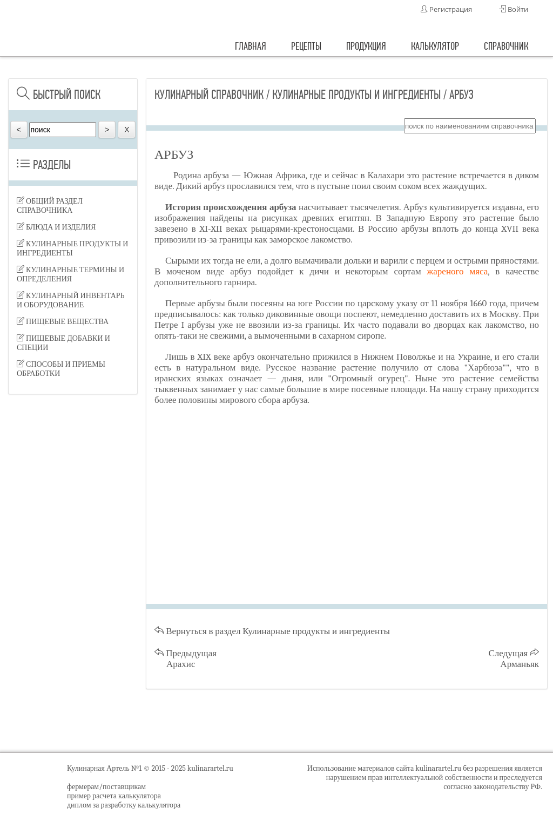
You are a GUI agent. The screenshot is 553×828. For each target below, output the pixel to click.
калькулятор (435, 46)
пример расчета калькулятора (114, 795)
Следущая (514, 658)
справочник (506, 46)
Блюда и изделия (56, 227)
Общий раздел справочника (50, 206)
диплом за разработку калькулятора (123, 805)
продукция (366, 46)
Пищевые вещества (63, 321)
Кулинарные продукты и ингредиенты (72, 248)
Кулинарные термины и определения (70, 274)
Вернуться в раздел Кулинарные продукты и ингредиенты (272, 631)
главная (250, 46)
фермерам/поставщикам (106, 786)
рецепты (306, 46)
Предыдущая (185, 658)
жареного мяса (457, 271)
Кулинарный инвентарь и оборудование (71, 300)
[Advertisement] (73, 572)
